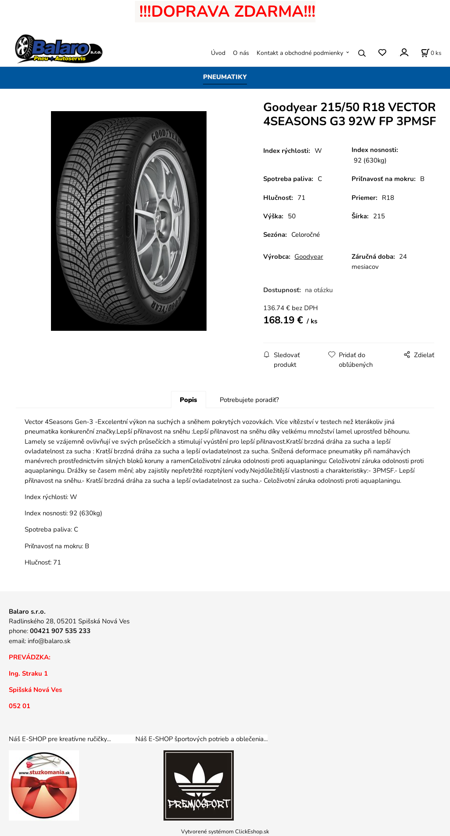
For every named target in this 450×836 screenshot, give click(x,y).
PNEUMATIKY (225, 76)
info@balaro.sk (49, 641)
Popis (188, 399)
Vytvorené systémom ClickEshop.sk (225, 831)
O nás (241, 53)
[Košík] (431, 53)
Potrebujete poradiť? (249, 399)
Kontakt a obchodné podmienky (300, 53)
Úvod (218, 53)
